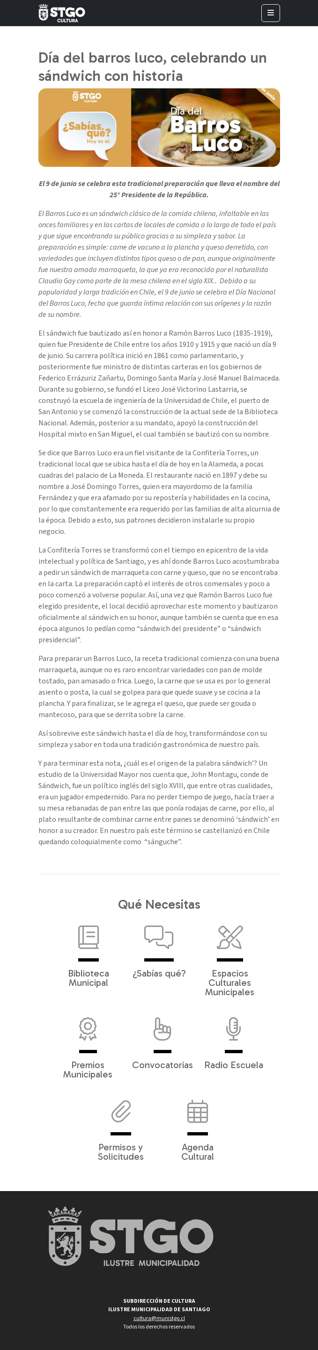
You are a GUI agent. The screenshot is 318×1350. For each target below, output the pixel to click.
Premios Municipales (87, 1043)
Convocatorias (162, 1039)
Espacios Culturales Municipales (229, 956)
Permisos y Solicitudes (121, 1125)
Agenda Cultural (197, 1125)
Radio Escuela (233, 1039)
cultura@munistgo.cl (159, 1318)
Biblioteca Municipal (88, 951)
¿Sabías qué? (159, 947)
